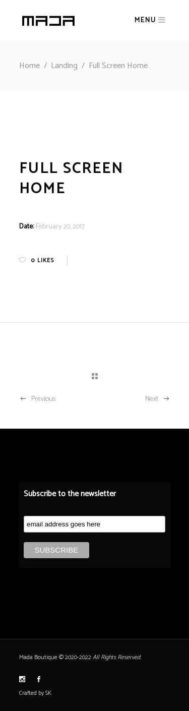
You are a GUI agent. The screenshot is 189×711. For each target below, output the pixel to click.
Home (29, 66)
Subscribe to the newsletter (70, 494)
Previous (37, 399)
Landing (64, 66)
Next (157, 399)
